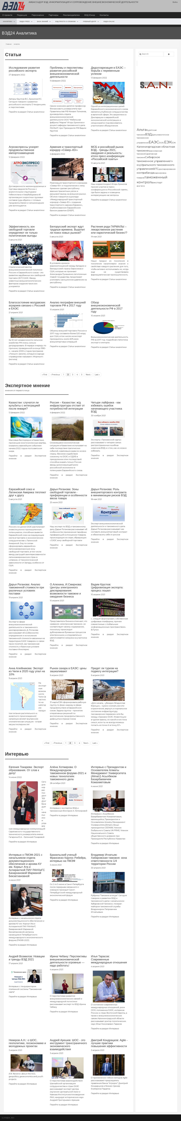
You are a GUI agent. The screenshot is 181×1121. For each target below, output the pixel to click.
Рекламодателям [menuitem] (71, 15)
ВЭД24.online (109, 21)
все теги (141, 186)
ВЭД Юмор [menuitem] (89, 15)
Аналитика (7, 21)
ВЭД (148, 134)
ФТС (156, 168)
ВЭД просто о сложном (65, 21)
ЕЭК (168, 142)
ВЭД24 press (25, 21)
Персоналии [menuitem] (38, 15)
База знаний (42, 21)
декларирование (167, 169)
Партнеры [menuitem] (53, 15)
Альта (142, 130)
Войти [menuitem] (175, 2)
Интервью (32, 842)
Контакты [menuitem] (104, 15)
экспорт (157, 182)
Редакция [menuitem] (22, 15)
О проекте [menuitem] (7, 15)
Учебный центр (89, 21)
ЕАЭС (154, 142)
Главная (9, 44)
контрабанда (145, 172)
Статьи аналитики (35, 112)
